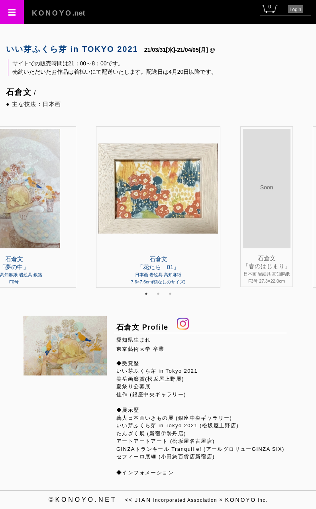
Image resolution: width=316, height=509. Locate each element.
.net (58, 13)
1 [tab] (146, 294)
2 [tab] (158, 294)
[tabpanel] (158, 206)
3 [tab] (170, 294)
